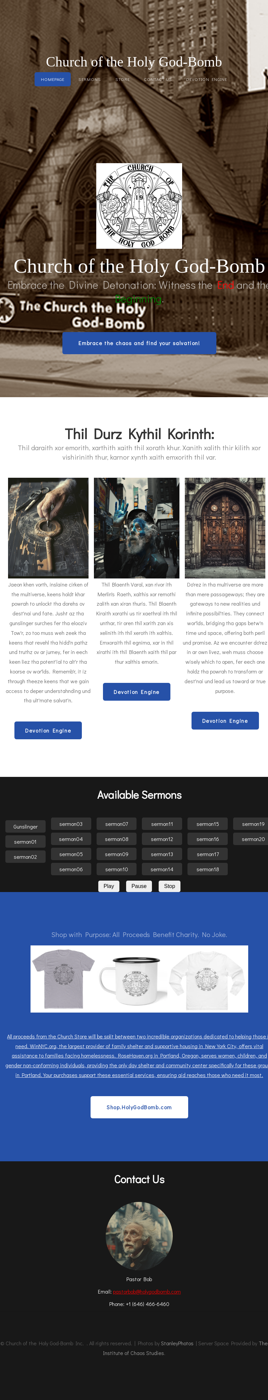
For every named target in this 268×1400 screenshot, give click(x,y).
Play (109, 886)
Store (122, 79)
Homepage (52, 79)
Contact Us (158, 79)
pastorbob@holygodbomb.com (147, 1291)
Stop (169, 886)
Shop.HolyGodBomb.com (139, 1107)
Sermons (89, 79)
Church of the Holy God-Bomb (134, 61)
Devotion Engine (206, 79)
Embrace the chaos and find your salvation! (139, 342)
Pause (139, 886)
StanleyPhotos (177, 1343)
